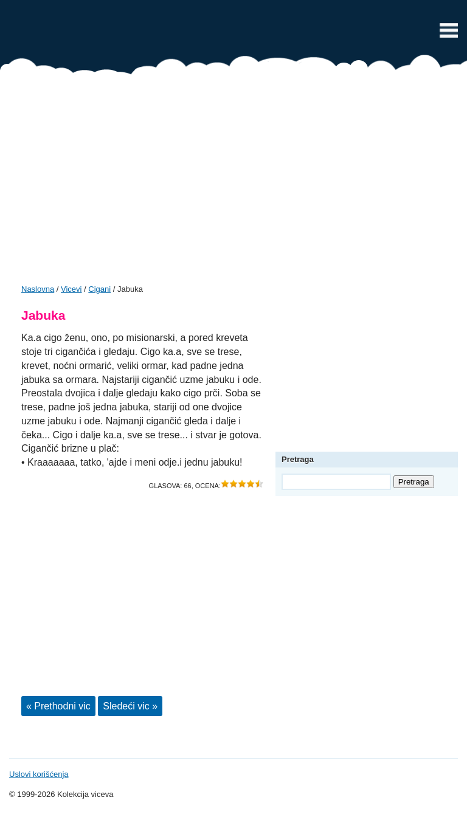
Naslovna (37, 289)
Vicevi (233, 33)
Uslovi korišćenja (39, 774)
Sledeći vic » (130, 706)
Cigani (99, 289)
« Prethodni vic (58, 706)
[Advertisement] (233, 183)
